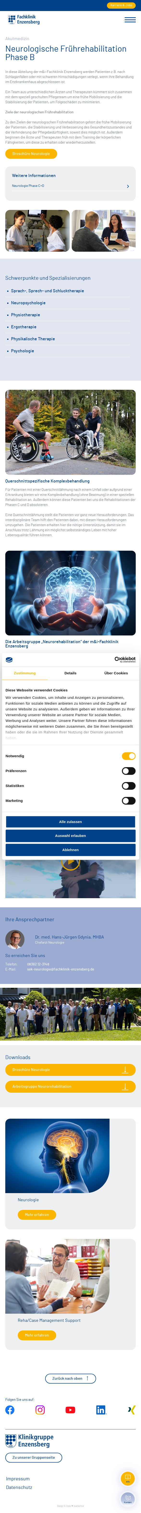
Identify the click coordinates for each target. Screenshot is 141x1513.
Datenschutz (19, 1487)
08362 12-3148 (38, 964)
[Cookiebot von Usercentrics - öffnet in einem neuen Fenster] (114, 660)
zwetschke (79, 1506)
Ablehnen (70, 850)
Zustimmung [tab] (25, 673)
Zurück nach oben (70, 1378)
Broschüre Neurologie (31, 154)
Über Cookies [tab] (116, 673)
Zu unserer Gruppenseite (33, 1457)
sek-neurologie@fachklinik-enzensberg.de (60, 969)
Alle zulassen (70, 822)
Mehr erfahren (37, 1215)
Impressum (18, 1478)
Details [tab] (71, 673)
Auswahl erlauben (70, 836)
